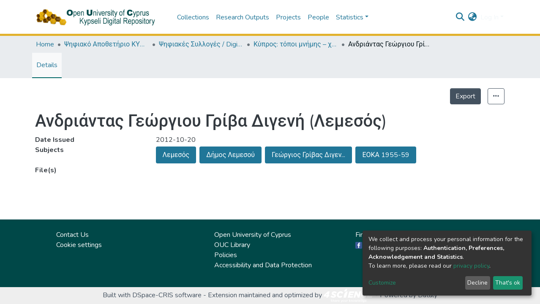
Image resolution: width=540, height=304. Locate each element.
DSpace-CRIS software (167, 295)
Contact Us (72, 234)
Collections (193, 17)
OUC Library (232, 245)
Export (465, 96)
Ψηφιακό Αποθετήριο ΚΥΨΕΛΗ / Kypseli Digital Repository (106, 44)
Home (45, 44)
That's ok (507, 283)
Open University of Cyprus (252, 234)
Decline (477, 283)
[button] (472, 17)
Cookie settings (79, 245)
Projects (288, 17)
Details (46, 65)
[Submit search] (460, 17)
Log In (489, 17)
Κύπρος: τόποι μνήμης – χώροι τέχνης (296, 44)
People (318, 17)
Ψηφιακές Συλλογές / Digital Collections (201, 44)
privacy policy (471, 266)
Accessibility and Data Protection (263, 265)
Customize (382, 283)
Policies (225, 255)
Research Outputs (242, 17)
